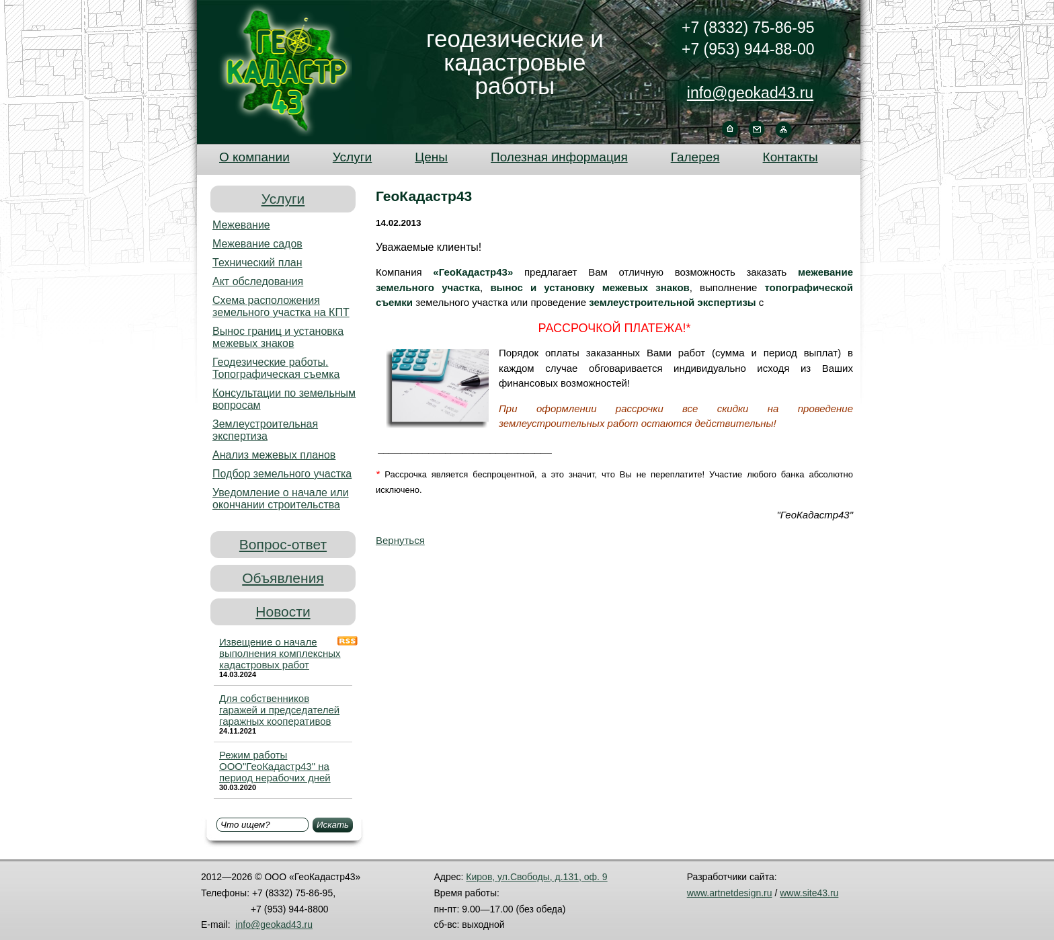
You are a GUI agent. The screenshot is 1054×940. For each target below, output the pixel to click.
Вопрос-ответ (283, 544)
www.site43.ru (809, 893)
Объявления (282, 578)
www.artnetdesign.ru (729, 893)
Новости (282, 611)
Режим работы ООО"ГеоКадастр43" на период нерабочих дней (275, 766)
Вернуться (400, 540)
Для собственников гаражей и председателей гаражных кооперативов (279, 710)
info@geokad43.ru (750, 93)
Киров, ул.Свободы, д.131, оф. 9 (536, 876)
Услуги (283, 198)
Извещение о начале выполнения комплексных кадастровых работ (280, 653)
